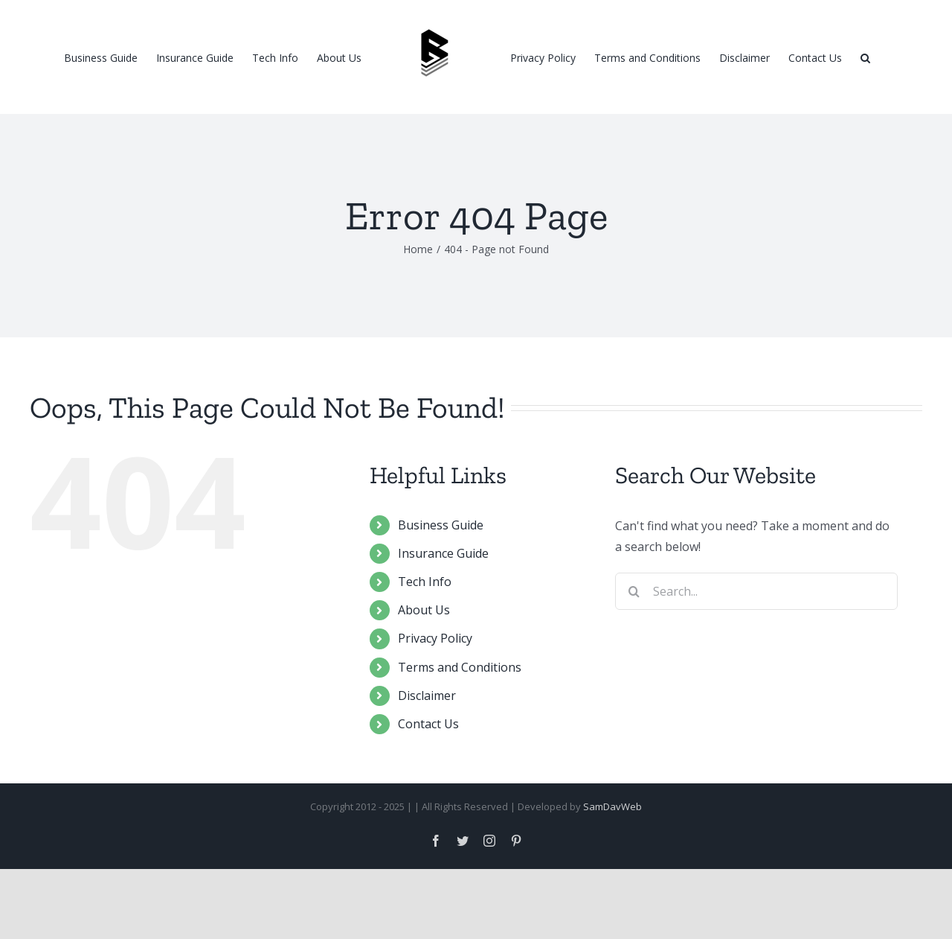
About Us (424, 680)
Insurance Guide (443, 623)
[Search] (865, 57)
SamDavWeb (612, 876)
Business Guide (440, 595)
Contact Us (428, 794)
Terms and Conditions (459, 737)
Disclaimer (427, 765)
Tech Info (424, 651)
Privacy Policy (435, 708)
